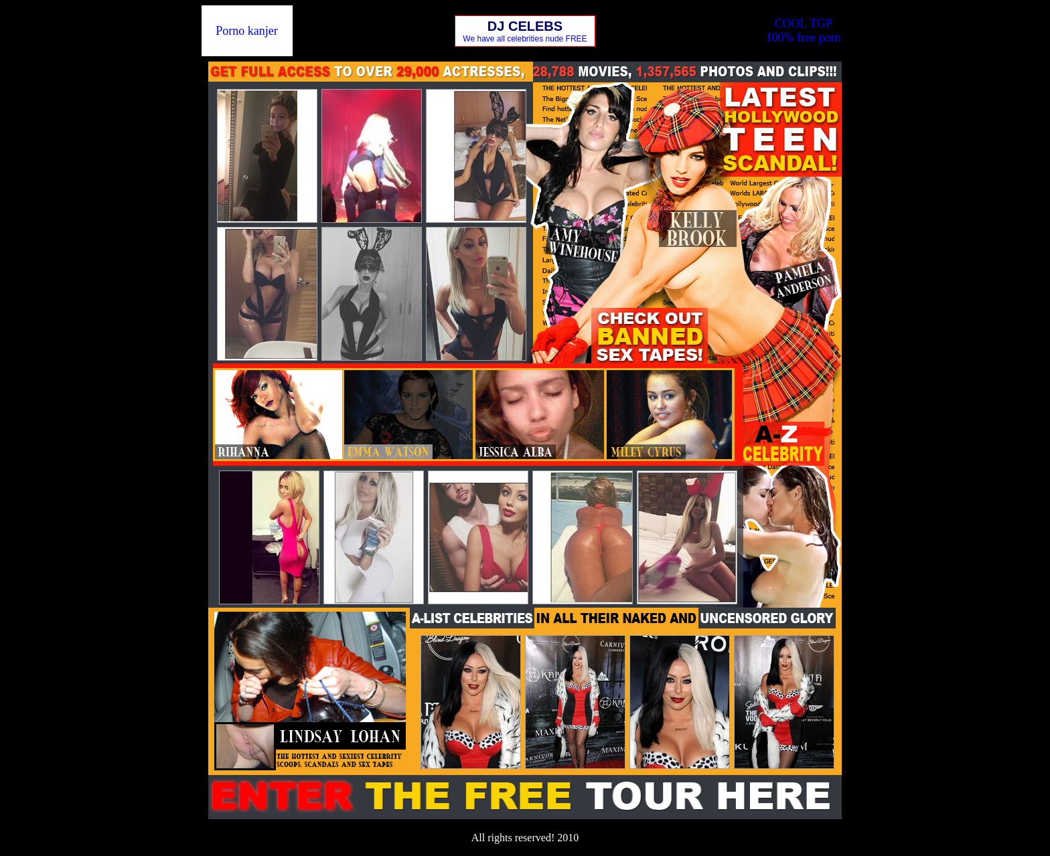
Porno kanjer (246, 30)
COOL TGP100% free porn (802, 30)
